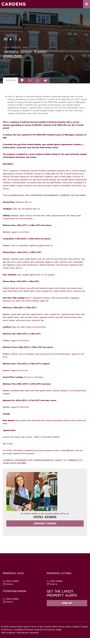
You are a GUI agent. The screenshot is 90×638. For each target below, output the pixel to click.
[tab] (22, 80)
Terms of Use (37, 626)
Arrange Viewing (45, 523)
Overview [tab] (10, 80)
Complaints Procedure (24, 629)
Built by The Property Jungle (48, 629)
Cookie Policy (51, 626)
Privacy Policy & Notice (69, 626)
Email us (8, 584)
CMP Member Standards (28, 632)
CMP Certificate (8, 632)
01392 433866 (44, 517)
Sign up (67, 603)
